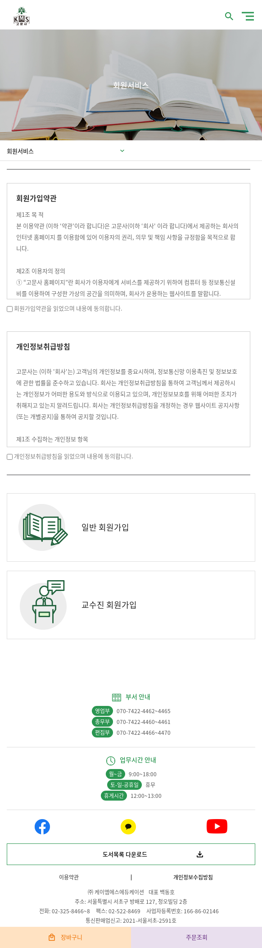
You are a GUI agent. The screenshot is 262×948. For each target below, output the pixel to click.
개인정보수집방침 (193, 877)
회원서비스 (20, 151)
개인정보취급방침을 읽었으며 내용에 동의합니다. (73, 456)
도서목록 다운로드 (125, 854)
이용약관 (69, 877)
